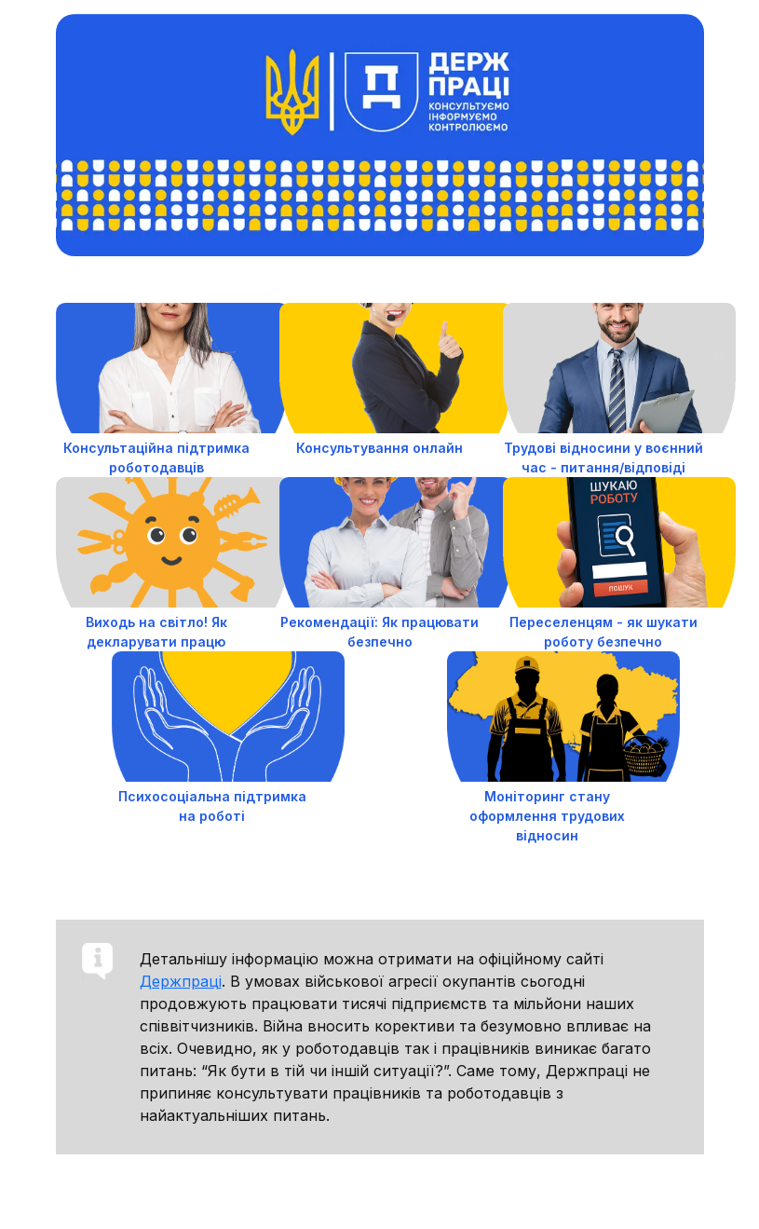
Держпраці (181, 981)
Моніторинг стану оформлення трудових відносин (547, 815)
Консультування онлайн (379, 448)
